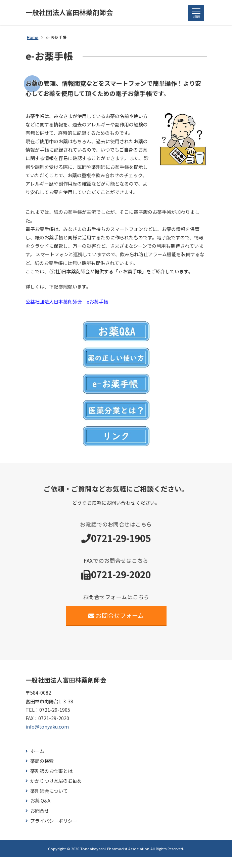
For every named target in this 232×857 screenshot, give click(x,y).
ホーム (37, 751)
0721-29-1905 (121, 538)
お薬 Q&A (40, 800)
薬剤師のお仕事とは (51, 771)
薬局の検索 (42, 761)
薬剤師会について (49, 791)
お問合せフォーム (116, 615)
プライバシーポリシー (53, 821)
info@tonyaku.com (47, 726)
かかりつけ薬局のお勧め (56, 781)
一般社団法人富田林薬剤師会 (69, 12)
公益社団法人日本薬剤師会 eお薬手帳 (67, 301)
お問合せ (39, 811)
